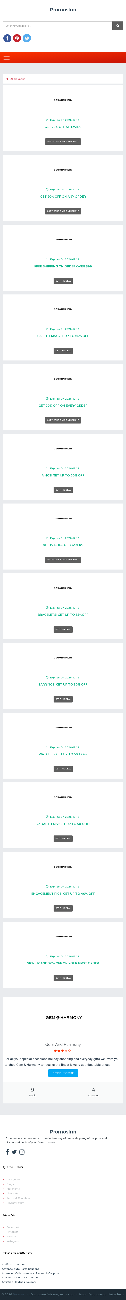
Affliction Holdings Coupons (19, 1281)
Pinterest (12, 1231)
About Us (12, 1193)
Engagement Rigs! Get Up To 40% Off (63, 894)
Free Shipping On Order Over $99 (63, 266)
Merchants (13, 1188)
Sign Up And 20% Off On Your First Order (63, 963)
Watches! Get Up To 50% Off (63, 754)
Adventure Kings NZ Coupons (20, 1277)
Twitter (11, 1236)
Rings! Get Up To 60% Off (63, 475)
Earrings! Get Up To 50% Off (63, 684)
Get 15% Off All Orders (63, 545)
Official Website (63, 1073)
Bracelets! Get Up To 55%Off (63, 615)
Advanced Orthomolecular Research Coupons (30, 1273)
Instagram (13, 1241)
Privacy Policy (15, 1202)
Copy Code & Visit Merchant (63, 141)
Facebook (13, 1227)
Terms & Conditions (19, 1197)
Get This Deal (63, 281)
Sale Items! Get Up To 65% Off (63, 336)
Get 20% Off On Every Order (63, 405)
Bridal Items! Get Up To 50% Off (63, 824)
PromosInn (21, 1294)
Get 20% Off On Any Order (63, 196)
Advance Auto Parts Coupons (20, 1268)
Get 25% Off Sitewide (63, 127)
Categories (13, 1179)
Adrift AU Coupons (13, 1264)
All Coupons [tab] (16, 78)
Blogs (10, 1184)
